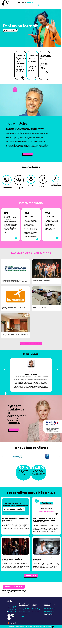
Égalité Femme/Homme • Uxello (41, 280)
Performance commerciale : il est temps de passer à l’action (15, 519)
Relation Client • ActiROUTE (40, 307)
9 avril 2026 (35, 523)
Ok (52, 626)
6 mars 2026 (36, 561)
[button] (2, 456)
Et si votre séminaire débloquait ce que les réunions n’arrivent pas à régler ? (14, 558)
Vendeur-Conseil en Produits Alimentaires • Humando (14, 308)
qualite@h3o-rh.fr (48, 614)
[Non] (60, 626)
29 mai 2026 (4, 521)
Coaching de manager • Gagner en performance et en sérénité (15, 335)
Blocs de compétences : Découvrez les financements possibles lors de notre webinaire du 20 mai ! (44, 520)
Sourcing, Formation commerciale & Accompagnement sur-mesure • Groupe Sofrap (15, 281)
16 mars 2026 (5, 561)
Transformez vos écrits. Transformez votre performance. (46, 558)
